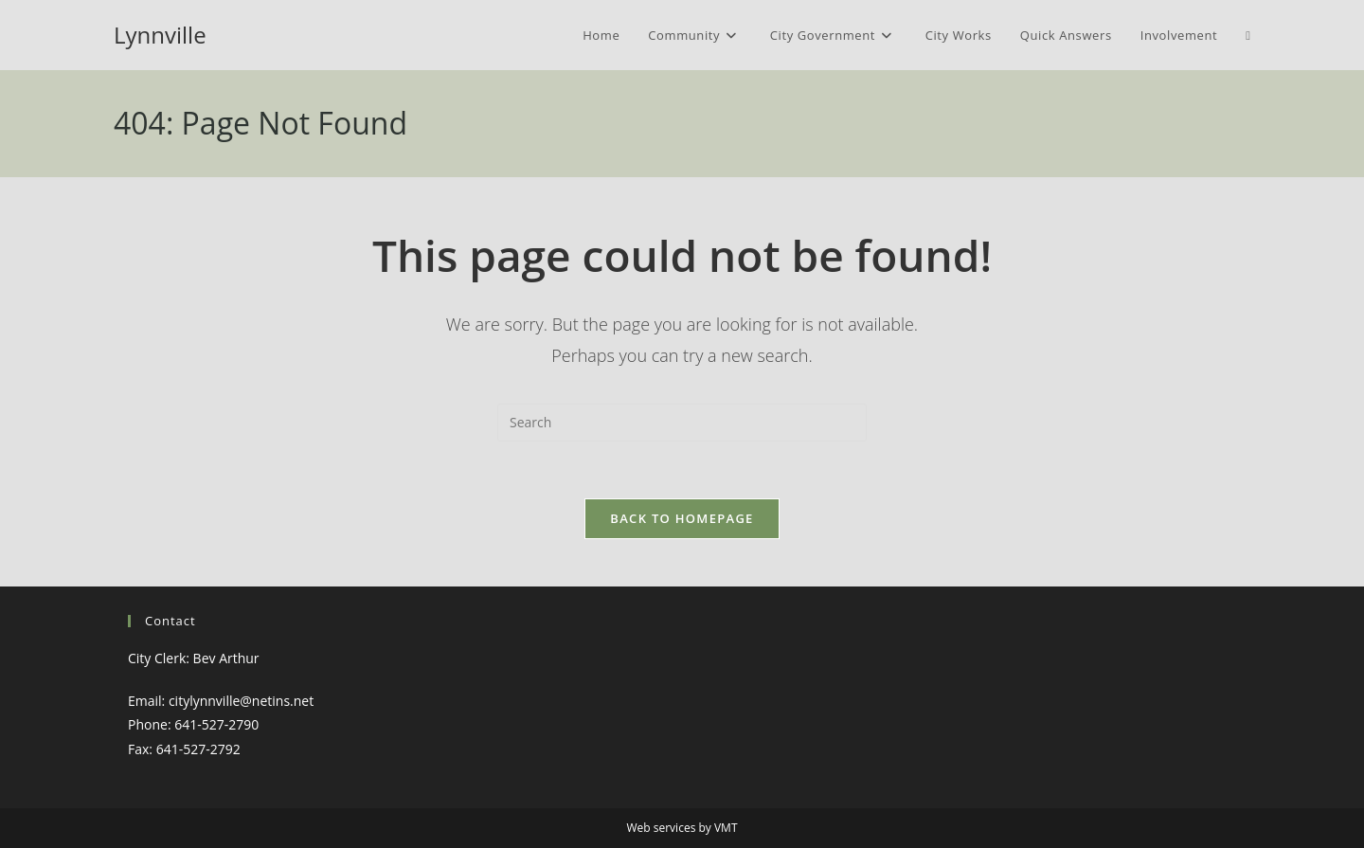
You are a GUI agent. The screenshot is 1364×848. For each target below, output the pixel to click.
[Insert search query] (682, 423)
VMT (726, 828)
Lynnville (160, 34)
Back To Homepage (681, 518)
